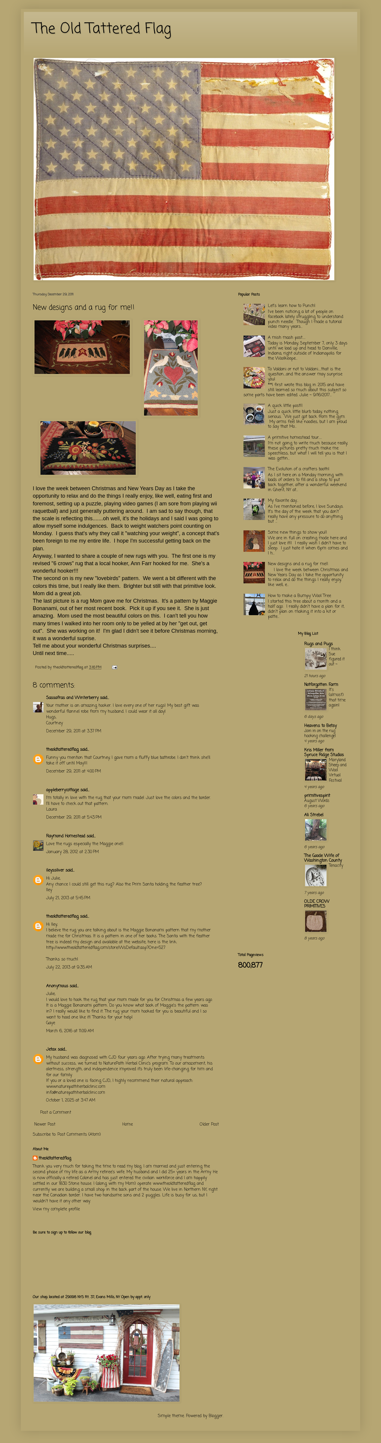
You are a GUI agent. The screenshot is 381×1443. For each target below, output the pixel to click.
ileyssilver (55, 870)
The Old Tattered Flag (102, 29)
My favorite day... (283, 501)
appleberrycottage (62, 790)
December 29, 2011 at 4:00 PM (73, 771)
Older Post (209, 1124)
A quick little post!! (285, 406)
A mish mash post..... (286, 338)
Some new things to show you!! (297, 532)
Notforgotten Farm (321, 685)
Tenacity (336, 866)
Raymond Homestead (65, 836)
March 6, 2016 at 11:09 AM (70, 1031)
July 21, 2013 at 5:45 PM (68, 898)
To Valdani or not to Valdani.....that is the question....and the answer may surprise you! (305, 374)
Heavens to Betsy (320, 726)
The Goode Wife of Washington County (323, 858)
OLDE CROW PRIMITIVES (317, 904)
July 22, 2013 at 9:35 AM (69, 967)
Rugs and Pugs (318, 644)
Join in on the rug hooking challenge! (320, 733)
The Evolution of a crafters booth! (299, 469)
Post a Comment (55, 1113)
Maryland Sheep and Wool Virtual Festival (337, 770)
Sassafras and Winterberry (72, 698)
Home (127, 1124)
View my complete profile (56, 1209)
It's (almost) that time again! (337, 697)
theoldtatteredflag (62, 750)
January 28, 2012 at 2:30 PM (72, 852)
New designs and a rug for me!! (298, 564)
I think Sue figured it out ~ (337, 657)
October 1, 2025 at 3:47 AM (70, 1100)
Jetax (51, 1049)
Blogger (216, 1416)
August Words (317, 801)
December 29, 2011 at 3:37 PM (73, 731)
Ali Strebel (313, 815)
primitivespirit (317, 796)
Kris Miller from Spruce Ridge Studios (324, 752)
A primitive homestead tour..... (295, 438)
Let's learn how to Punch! (292, 306)
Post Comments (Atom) (79, 1135)
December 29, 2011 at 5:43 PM (74, 817)
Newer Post (44, 1124)
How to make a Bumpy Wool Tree (299, 596)
